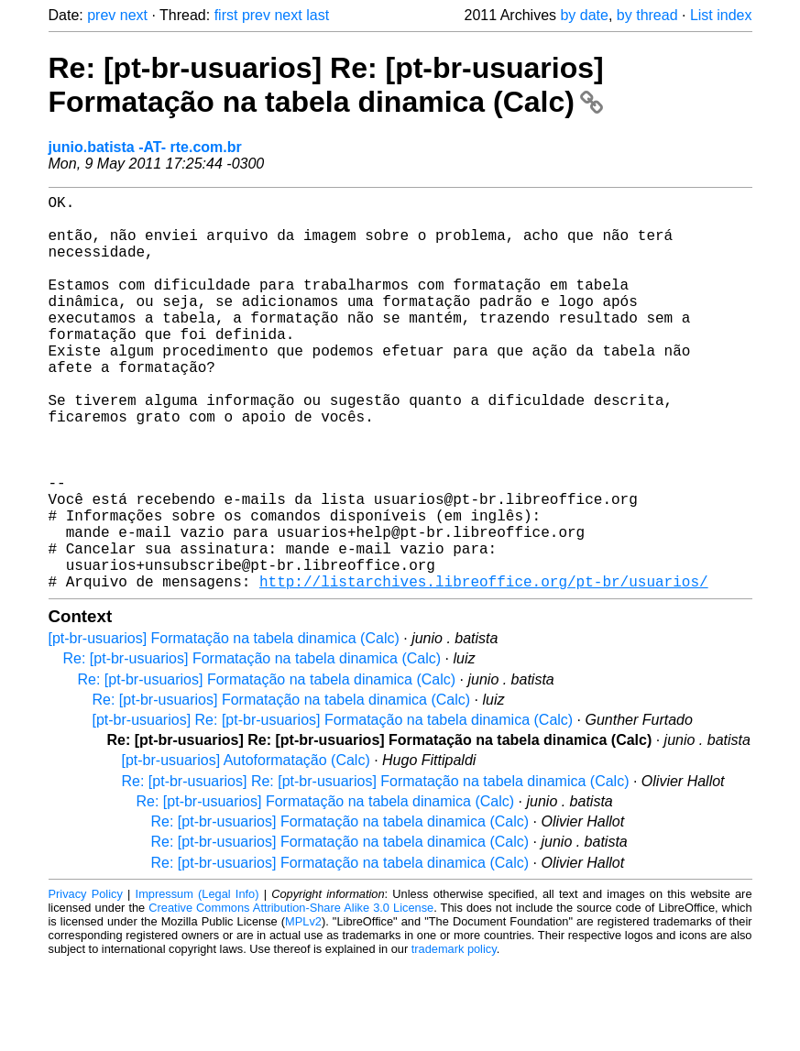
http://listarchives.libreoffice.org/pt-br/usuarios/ (483, 669)
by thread (647, 15)
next (134, 15)
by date (584, 15)
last (317, 15)
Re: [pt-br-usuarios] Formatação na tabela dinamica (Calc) (252, 746)
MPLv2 (303, 1009)
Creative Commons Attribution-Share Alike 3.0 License (290, 995)
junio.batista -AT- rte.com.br (145, 147)
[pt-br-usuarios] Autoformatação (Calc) (246, 848)
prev (101, 15)
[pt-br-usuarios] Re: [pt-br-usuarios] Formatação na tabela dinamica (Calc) (333, 808)
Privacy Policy (86, 982)
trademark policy (454, 1037)
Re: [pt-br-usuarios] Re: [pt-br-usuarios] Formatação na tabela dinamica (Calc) (326, 84)
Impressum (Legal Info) (197, 982)
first (226, 15)
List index (721, 15)
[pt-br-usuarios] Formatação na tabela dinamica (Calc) (224, 726)
